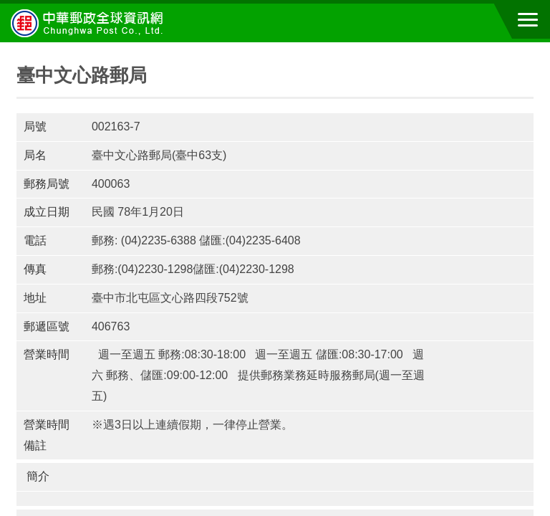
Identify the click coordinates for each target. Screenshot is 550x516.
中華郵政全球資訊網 (89, 23)
